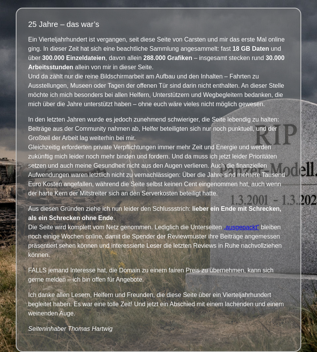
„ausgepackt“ (241, 227)
